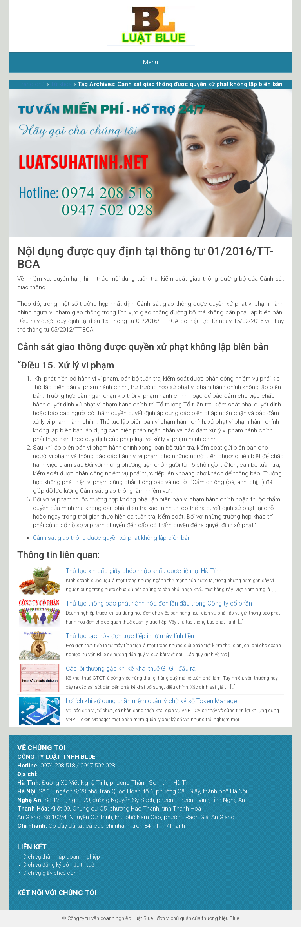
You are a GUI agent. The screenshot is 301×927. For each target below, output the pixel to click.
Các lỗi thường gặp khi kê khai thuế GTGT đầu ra (131, 668)
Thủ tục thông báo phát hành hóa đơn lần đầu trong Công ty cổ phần (159, 603)
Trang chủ (31, 84)
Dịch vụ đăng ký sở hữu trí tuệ (58, 865)
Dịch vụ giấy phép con (50, 873)
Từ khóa (61, 84)
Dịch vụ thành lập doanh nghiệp (61, 857)
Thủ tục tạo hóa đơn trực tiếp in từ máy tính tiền (130, 636)
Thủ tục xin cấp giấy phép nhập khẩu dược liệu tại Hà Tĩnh (143, 571)
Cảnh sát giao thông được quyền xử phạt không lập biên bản (112, 537)
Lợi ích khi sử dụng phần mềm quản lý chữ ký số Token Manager (152, 701)
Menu (150, 62)
